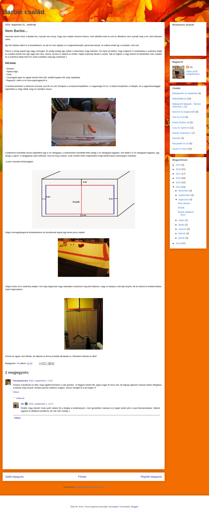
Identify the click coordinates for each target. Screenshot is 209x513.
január (181, 238)
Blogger (134, 506)
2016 (179, 178)
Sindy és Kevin (179, 149)
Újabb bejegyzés (14, 476)
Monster (176, 138)
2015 (179, 182)
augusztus (183, 199)
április (181, 224)
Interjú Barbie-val (180, 122)
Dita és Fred (178, 117)
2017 (179, 173)
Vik (22, 404)
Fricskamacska (20, 380)
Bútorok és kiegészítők (183, 112)
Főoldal (82, 476)
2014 (179, 187)
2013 (179, 243)
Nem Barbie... (185, 203)
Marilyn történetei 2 (181, 133)
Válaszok (20, 398)
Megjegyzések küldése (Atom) (90, 487)
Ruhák (181, 207)
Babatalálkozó (179, 98)
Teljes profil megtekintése (193, 72)
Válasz (16, 392)
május (181, 220)
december (183, 190)
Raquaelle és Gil (180, 143)
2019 (179, 165)
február (182, 233)
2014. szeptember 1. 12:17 (41, 404)
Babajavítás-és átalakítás (184, 93)
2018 (179, 169)
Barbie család (23, 11)
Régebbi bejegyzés (151, 476)
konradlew (113, 506)
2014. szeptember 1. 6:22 (40, 380)
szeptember (184, 195)
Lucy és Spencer (180, 127)
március (182, 229)
